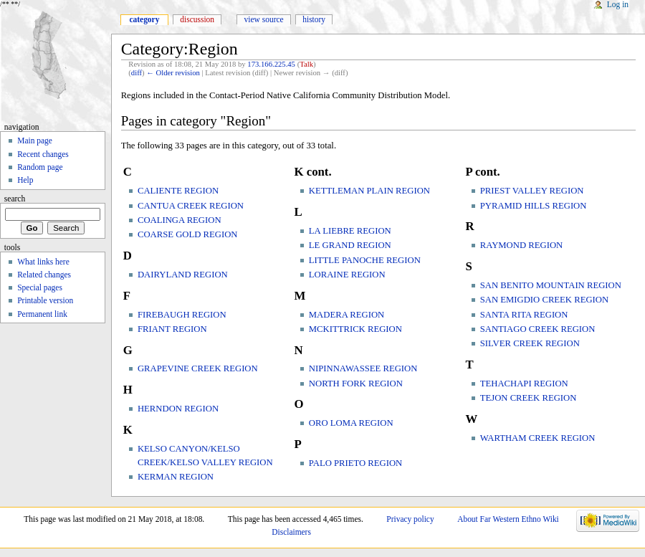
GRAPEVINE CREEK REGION (198, 368)
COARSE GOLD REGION (188, 234)
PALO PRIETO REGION (355, 463)
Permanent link (42, 314)
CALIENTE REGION (178, 191)
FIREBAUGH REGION (182, 315)
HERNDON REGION (178, 409)
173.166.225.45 (271, 64)
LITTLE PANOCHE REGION (365, 260)
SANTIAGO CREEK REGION (538, 329)
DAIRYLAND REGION (183, 275)
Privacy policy (410, 519)
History (313, 19)
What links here (43, 261)
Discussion (197, 19)
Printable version (45, 300)
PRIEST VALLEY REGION (532, 191)
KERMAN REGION (176, 477)
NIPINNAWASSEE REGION (363, 368)
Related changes (44, 274)
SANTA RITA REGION (524, 315)
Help (25, 180)
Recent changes (43, 154)
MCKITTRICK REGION (355, 329)
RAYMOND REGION (521, 245)
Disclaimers (291, 532)
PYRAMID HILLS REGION (533, 206)
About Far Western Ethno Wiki (508, 519)
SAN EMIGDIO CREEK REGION (544, 300)
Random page (39, 167)
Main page (34, 140)
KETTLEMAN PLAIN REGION (369, 191)
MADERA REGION (346, 315)
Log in (618, 4)
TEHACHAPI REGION (524, 384)
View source (264, 19)
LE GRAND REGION (350, 245)
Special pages (39, 287)
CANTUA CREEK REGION (191, 206)
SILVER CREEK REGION (530, 343)
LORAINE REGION (347, 275)
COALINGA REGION (179, 220)
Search (15, 198)
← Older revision (173, 73)
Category (144, 19)
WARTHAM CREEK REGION (538, 438)
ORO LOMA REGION (351, 423)
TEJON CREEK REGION (528, 398)
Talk (306, 64)
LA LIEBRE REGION (350, 231)
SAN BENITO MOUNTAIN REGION (550, 285)
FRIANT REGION (172, 329)
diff (136, 73)
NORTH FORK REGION (356, 384)
